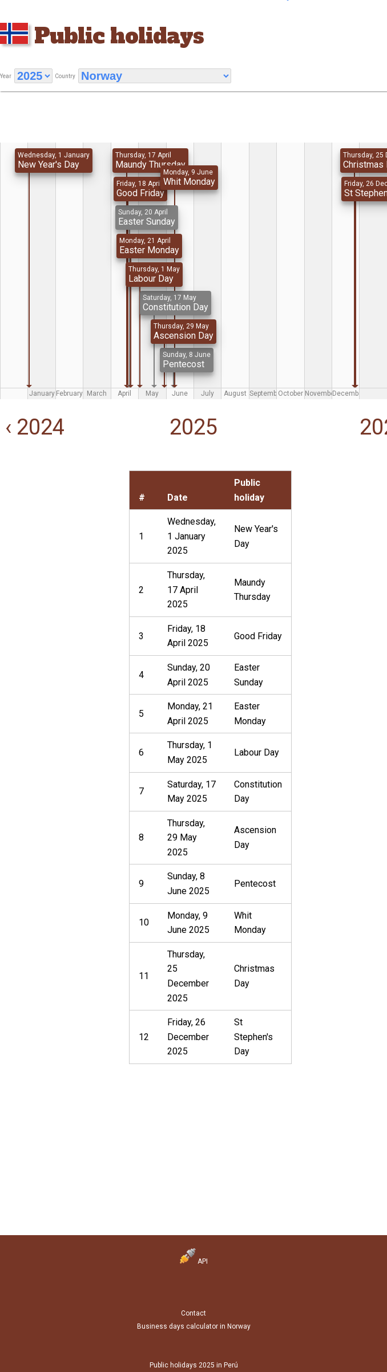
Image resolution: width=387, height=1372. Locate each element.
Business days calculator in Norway (194, 1326)
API (194, 1261)
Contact (193, 1313)
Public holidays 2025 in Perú (194, 1365)
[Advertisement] (58, 527)
